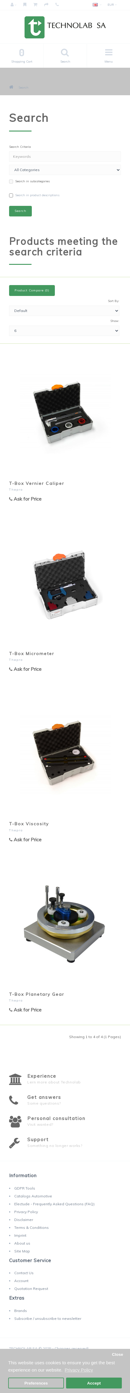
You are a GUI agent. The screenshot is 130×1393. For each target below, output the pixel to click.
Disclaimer (23, 1219)
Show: (114, 321)
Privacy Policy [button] (79, 1369)
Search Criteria (20, 147)
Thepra (16, 490)
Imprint (20, 1235)
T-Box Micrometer (31, 653)
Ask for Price (25, 499)
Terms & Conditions (31, 1227)
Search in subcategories (29, 181)
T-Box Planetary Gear (36, 994)
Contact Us (24, 1273)
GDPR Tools (24, 1188)
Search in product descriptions (34, 195)
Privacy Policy (26, 1212)
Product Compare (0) (32, 290)
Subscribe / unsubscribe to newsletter (47, 1318)
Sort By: (113, 301)
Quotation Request (31, 1288)
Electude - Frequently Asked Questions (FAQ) (54, 1204)
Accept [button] (94, 1383)
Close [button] (117, 1354)
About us (22, 1243)
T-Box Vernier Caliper (36, 483)
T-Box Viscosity (29, 823)
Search (23, 87)
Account (21, 1280)
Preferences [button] (36, 1383)
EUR (112, 5)
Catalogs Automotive (33, 1196)
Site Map (22, 1251)
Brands (20, 1310)
